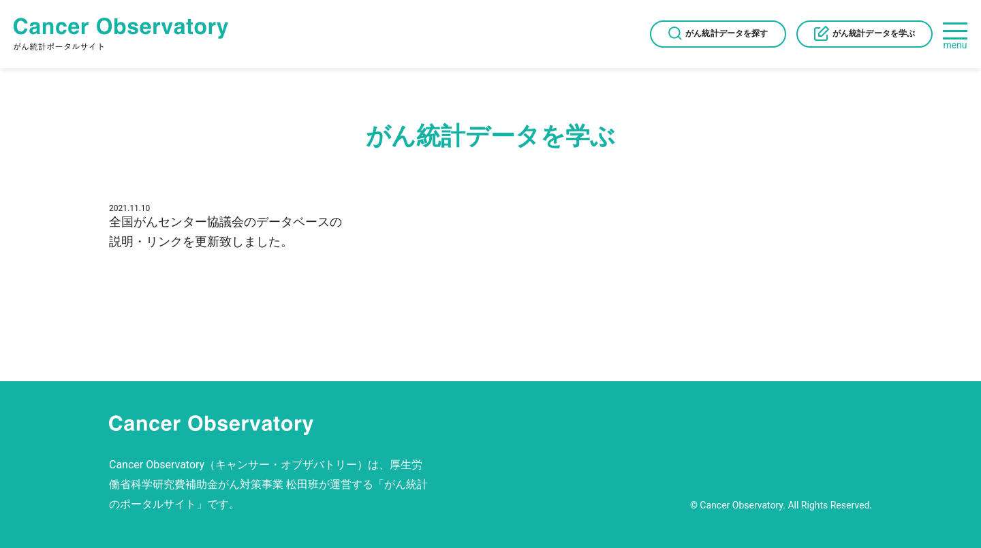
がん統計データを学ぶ (873, 33)
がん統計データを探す (726, 33)
